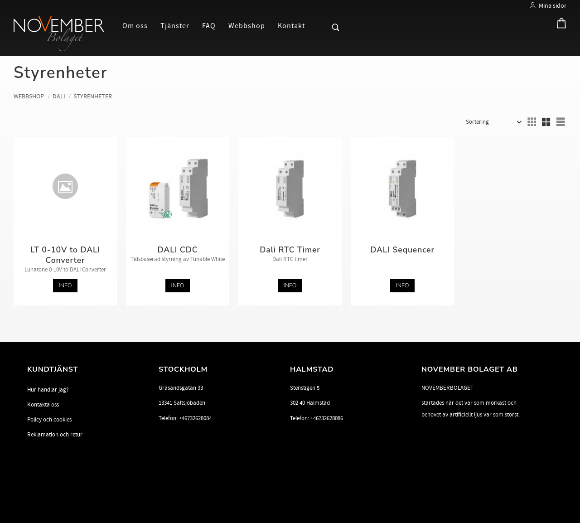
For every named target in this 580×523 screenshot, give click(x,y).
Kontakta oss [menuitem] (43, 404)
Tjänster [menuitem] (174, 25)
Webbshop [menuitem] (246, 25)
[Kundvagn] (558, 25)
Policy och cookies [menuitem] (49, 419)
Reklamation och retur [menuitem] (54, 434)
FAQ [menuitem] (209, 25)
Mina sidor (552, 5)
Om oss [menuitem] (135, 25)
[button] (320, 25)
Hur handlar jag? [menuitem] (48, 389)
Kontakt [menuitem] (291, 25)
